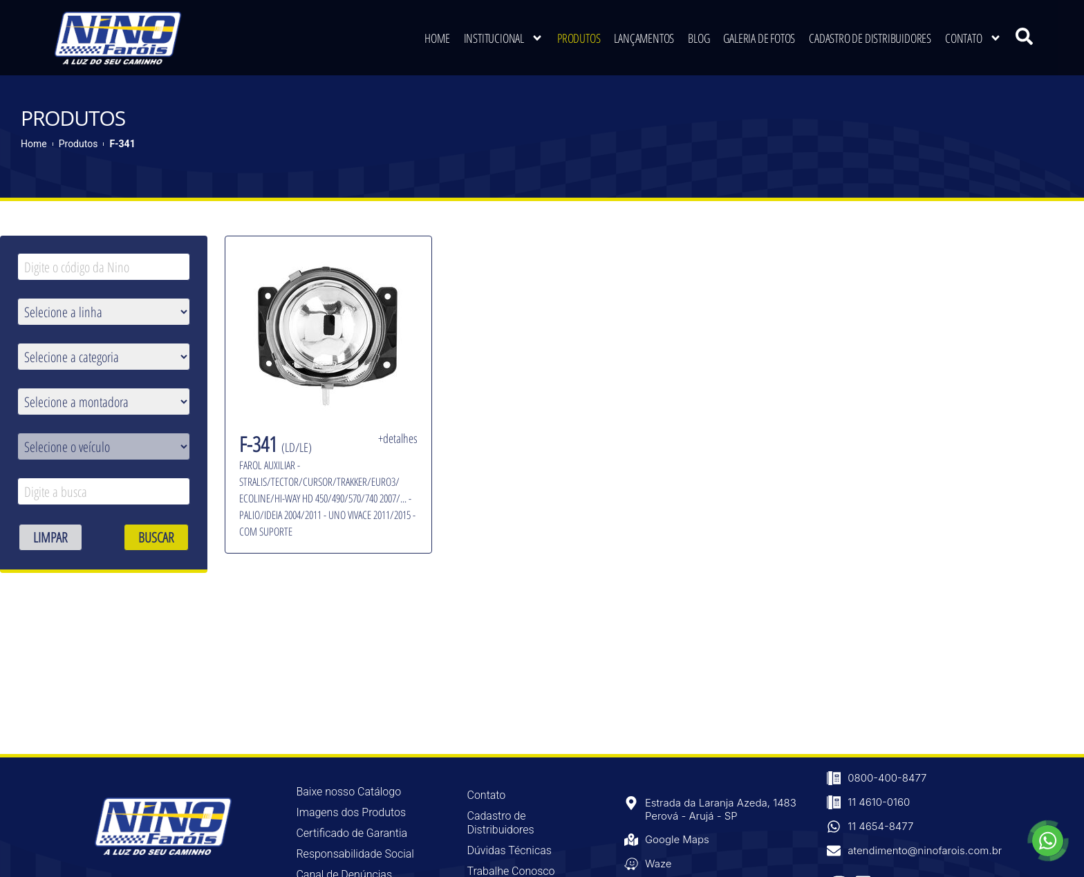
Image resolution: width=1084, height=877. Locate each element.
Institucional (503, 38)
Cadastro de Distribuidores (870, 38)
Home (436, 38)
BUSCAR (156, 536)
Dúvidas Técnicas (509, 849)
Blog (698, 38)
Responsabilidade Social (354, 852)
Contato (973, 38)
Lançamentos (644, 38)
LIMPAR (50, 536)
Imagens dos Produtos (351, 811)
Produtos (578, 38)
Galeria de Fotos (759, 38)
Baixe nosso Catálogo (348, 790)
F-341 (122, 142)
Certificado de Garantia (351, 831)
